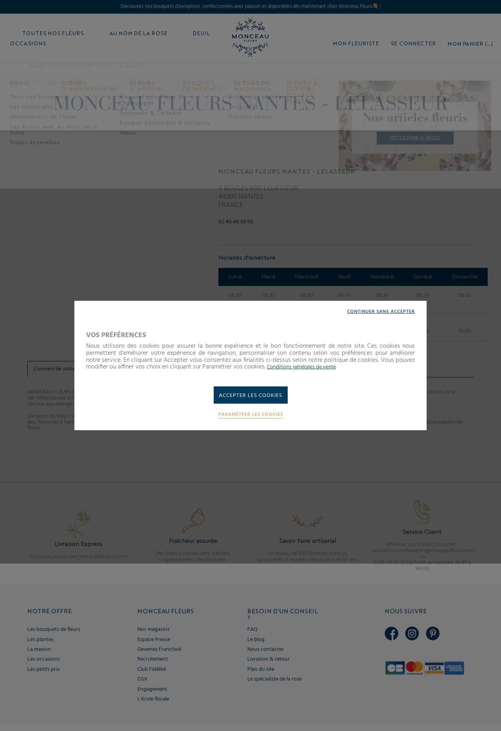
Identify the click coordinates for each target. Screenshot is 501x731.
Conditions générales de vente (307, 366)
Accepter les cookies (250, 396)
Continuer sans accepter (376, 310)
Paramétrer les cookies (250, 416)
